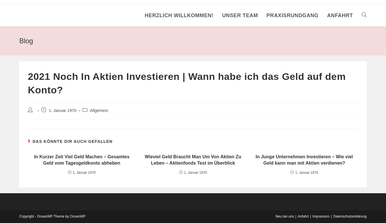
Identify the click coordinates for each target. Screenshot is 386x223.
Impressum (320, 216)
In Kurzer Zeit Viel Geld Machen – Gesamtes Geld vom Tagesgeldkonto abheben (82, 159)
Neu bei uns (284, 216)
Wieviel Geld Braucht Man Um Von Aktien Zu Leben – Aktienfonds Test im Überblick (193, 159)
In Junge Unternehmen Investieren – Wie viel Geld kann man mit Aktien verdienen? (304, 159)
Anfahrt (303, 216)
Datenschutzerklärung (350, 216)
